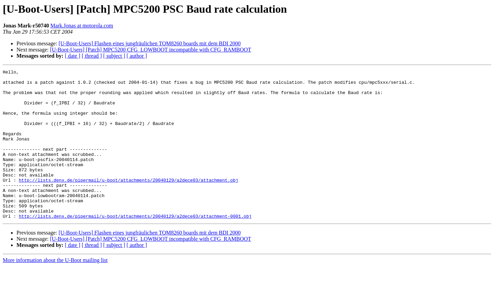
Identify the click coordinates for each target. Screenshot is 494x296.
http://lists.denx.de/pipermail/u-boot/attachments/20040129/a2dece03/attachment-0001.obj (135, 246)
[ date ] (72, 56)
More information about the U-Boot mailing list (55, 290)
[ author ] (137, 56)
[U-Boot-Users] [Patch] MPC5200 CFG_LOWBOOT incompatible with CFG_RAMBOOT (150, 50)
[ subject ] (114, 56)
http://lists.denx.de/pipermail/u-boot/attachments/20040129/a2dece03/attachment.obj (128, 203)
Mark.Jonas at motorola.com (81, 26)
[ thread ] (92, 56)
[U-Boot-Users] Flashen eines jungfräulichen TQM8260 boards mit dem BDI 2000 (150, 43)
